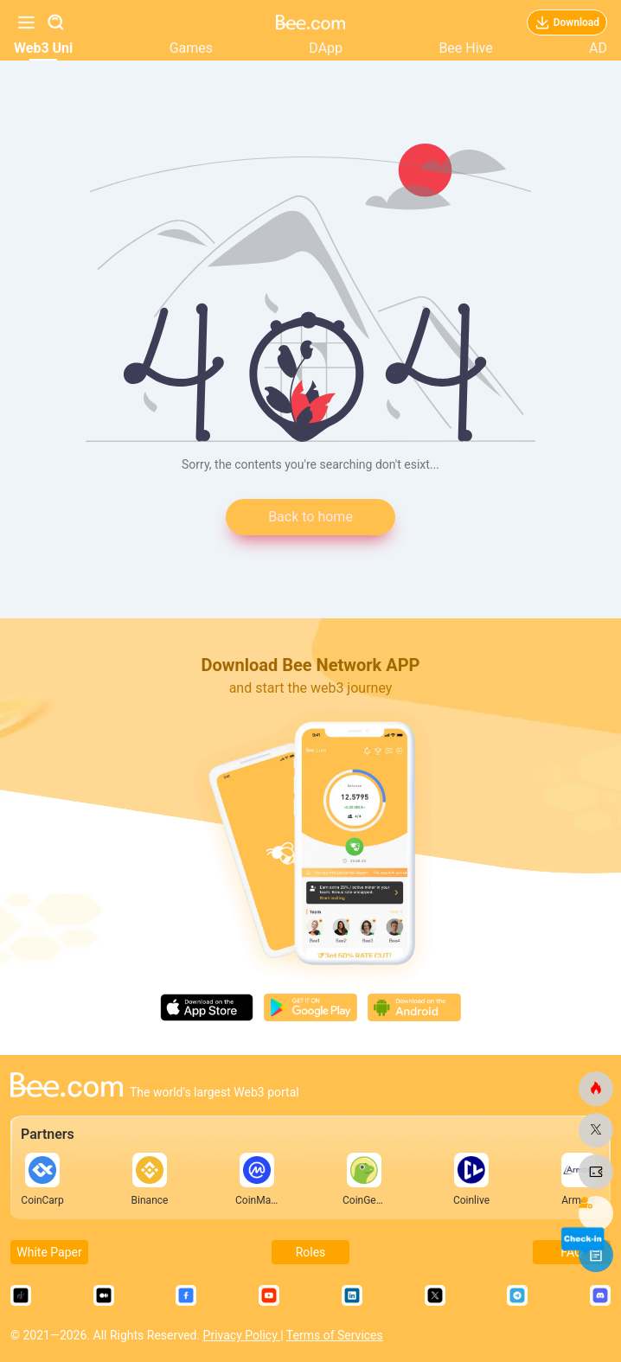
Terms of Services (334, 1335)
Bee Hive (465, 48)
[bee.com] (596, 1088)
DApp (326, 48)
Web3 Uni (43, 48)
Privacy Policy (242, 1335)
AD (598, 48)
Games (191, 48)
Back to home (310, 516)
